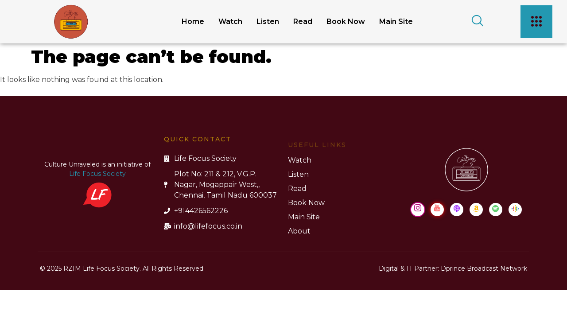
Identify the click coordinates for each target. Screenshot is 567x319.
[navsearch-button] (474, 22)
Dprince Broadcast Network (484, 268)
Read (302, 21)
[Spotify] (495, 209)
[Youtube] (437, 209)
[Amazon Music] (476, 209)
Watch (230, 21)
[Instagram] (417, 209)
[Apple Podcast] (456, 209)
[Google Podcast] (515, 209)
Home (193, 21)
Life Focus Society (97, 174)
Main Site (396, 21)
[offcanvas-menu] (536, 21)
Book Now (345, 21)
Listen (267, 21)
